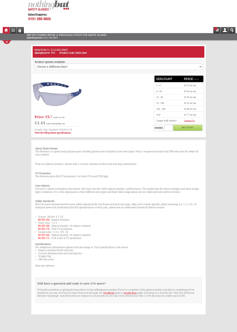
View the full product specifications (53, 133)
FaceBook (108, 293)
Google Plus (130, 293)
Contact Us (189, 120)
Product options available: (50, 62)
